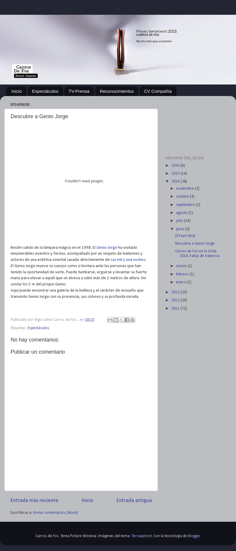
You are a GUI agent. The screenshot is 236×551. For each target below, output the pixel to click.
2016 (176, 166)
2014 (176, 181)
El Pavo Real (185, 236)
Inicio (17, 91)
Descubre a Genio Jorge (194, 244)
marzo (182, 266)
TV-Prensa (79, 91)
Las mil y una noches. (128, 260)
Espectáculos (45, 91)
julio (180, 221)
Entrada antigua (134, 500)
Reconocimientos (117, 91)
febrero (183, 274)
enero (181, 282)
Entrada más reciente (34, 500)
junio (180, 229)
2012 (176, 300)
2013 (176, 292)
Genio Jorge (106, 248)
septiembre (186, 205)
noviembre (185, 189)
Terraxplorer (142, 536)
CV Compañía (158, 91)
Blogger (194, 536)
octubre (183, 197)
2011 (176, 309)
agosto (182, 213)
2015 (176, 173)
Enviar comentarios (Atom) (55, 513)
